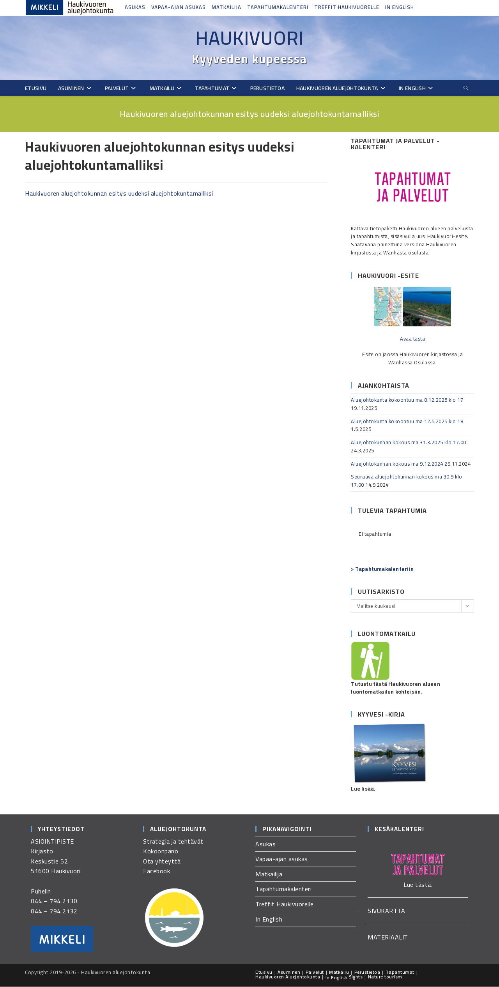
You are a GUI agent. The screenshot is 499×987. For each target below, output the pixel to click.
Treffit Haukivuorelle (346, 7)
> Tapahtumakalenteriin (382, 569)
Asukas (135, 7)
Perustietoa (367, 972)
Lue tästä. (417, 885)
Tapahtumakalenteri (277, 7)
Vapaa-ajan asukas (178, 7)
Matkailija (226, 7)
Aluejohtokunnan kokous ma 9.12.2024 (397, 464)
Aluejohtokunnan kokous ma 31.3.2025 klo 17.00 (408, 442)
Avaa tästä (412, 339)
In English (399, 7)
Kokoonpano (160, 851)
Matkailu (339, 972)
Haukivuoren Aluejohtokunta (287, 977)
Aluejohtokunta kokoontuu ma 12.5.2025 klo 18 (407, 421)
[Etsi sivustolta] (465, 88)
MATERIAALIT (388, 937)
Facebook (156, 871)
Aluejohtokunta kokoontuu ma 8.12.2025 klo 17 (407, 400)
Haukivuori (249, 38)
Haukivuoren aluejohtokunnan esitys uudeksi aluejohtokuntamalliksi (119, 194)
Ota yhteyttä (161, 861)
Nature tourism (385, 977)
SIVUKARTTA (386, 911)
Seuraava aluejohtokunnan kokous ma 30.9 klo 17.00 (406, 481)
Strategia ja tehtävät (173, 842)
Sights (356, 977)
